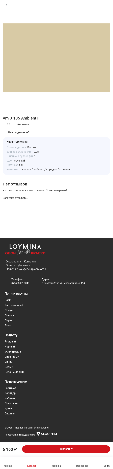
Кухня (8, 408)
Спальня (10, 413)
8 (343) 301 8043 (20, 283)
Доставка (24, 265)
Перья (9, 320)
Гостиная (10, 388)
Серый (9, 367)
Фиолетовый (13, 351)
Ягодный (10, 341)
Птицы (9, 310)
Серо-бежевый (14, 372)
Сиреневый (12, 356)
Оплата (10, 265)
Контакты (30, 261)
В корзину (66, 449)
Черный (10, 346)
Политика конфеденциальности (26, 269)
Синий (8, 361)
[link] (6, 5)
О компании (13, 261)
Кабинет (10, 398)
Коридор (10, 393)
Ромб (8, 300)
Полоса (9, 315)
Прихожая (11, 403)
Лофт (8, 325)
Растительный (14, 305)
